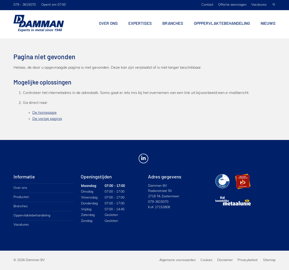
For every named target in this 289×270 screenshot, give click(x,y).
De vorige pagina (47, 119)
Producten (21, 197)
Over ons (108, 24)
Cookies (206, 260)
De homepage (44, 113)
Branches (172, 24)
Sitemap (269, 260)
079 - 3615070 (24, 5)
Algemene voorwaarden (177, 260)
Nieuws (268, 24)
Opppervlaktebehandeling (222, 24)
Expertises (140, 24)
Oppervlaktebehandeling (31, 215)
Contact (207, 5)
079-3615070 (158, 202)
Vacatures (259, 5)
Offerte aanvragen (232, 5)
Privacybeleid (247, 260)
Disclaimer (225, 260)
